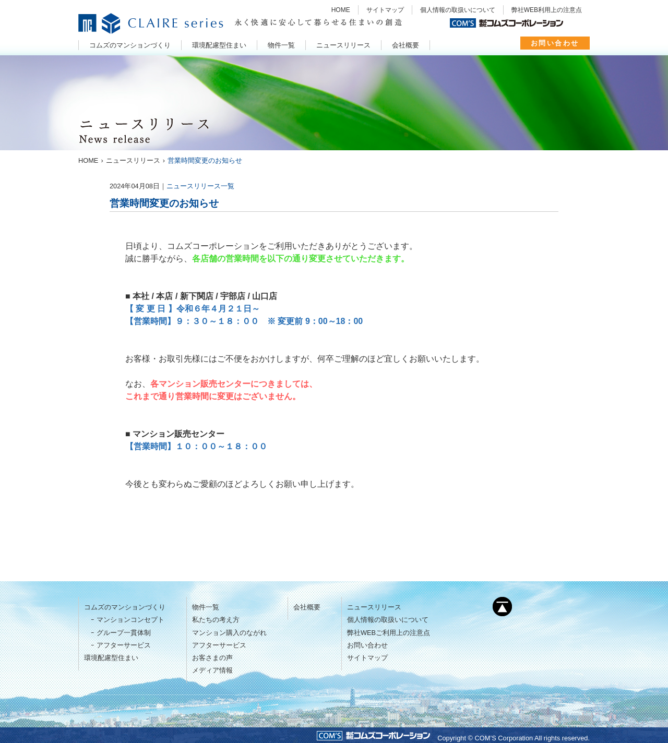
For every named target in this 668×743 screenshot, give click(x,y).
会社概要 (306, 607)
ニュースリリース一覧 (200, 186)
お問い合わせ (555, 43)
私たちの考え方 (216, 620)
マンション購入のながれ (229, 633)
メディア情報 (212, 670)
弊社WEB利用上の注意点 (546, 10)
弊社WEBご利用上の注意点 (388, 633)
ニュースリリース (374, 607)
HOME (340, 10)
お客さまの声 (212, 658)
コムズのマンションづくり (124, 607)
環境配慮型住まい (111, 658)
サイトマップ (385, 10)
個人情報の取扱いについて (457, 10)
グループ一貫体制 (124, 633)
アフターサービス (124, 645)
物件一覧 (205, 607)
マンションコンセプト (130, 620)
